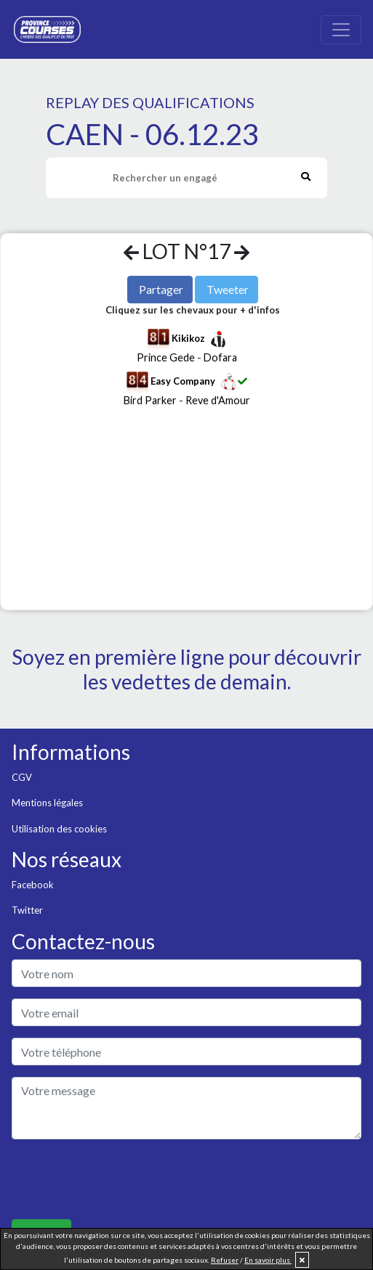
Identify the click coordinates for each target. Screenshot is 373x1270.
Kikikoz (188, 338)
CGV (22, 777)
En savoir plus (268, 1259)
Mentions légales (47, 802)
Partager (161, 289)
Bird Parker (150, 400)
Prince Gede (166, 357)
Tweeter (227, 289)
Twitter (27, 910)
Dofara (220, 357)
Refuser (224, 1259)
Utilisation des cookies (59, 829)
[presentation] (122, 1179)
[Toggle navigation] (341, 29)
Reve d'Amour (217, 400)
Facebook (33, 884)
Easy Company (183, 381)
